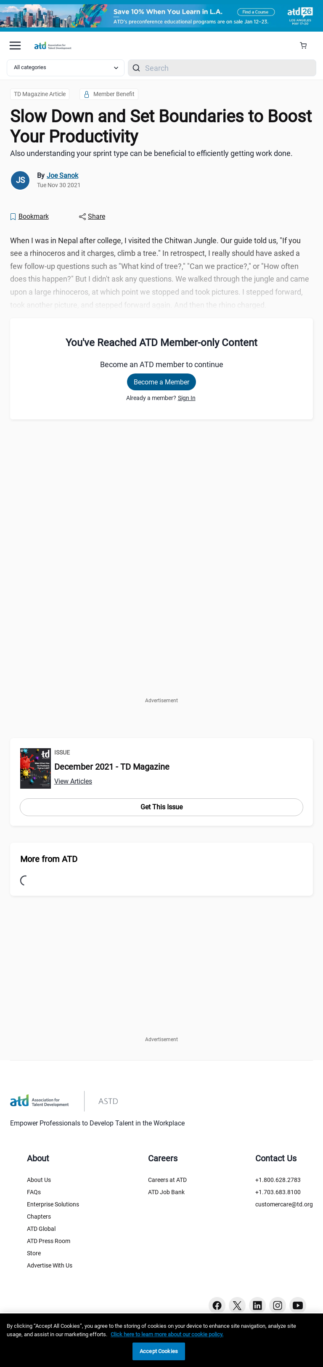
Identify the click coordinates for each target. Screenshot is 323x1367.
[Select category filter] (65, 67)
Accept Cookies (159, 1351)
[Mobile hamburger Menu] (15, 45)
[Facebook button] (217, 1305)
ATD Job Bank (166, 1192)
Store (34, 1253)
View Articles (73, 781)
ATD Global (41, 1228)
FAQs (34, 1192)
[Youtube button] (297, 1305)
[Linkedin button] (257, 1305)
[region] (161, 1340)
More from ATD (48, 859)
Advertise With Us (49, 1265)
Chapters (39, 1216)
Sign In (187, 398)
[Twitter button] (237, 1305)
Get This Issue (161, 807)
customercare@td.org (284, 1204)
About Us (39, 1179)
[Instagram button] (277, 1305)
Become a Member (161, 382)
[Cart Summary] (306, 45)
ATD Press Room (48, 1241)
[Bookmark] (29, 216)
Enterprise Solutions (53, 1204)
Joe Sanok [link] (62, 176)
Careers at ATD (167, 1179)
